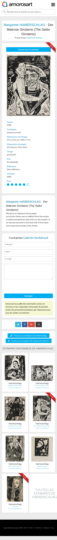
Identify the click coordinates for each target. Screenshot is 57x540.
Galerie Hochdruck (34, 38)
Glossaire (46, 528)
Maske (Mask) (42, 466)
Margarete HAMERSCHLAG (24, 25)
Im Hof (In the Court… (42, 385)
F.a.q (52, 528)
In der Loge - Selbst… (15, 466)
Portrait (15, 506)
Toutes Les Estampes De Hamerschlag (28, 335)
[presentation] (25, 286)
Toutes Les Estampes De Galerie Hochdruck (28, 341)
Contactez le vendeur (28, 49)
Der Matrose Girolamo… (42, 426)
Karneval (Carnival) (15, 426)
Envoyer (29, 296)
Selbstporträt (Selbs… (15, 385)
